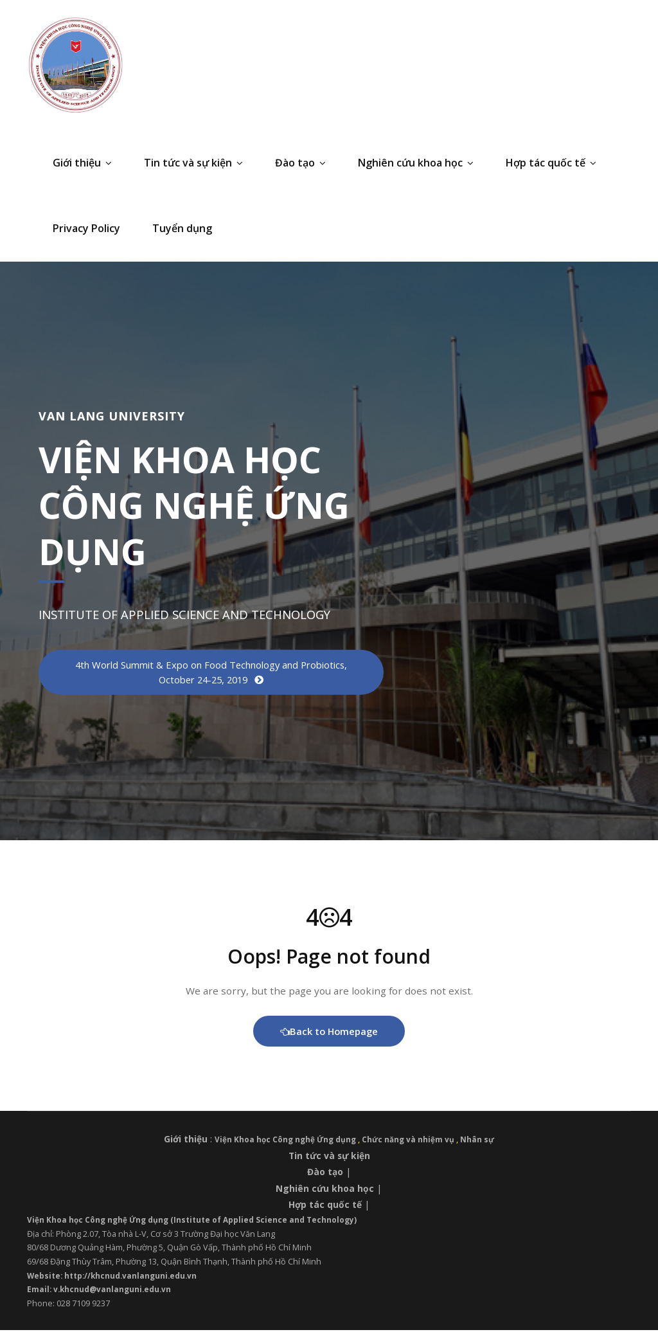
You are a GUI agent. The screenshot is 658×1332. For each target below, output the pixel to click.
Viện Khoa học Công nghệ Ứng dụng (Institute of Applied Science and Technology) (200, 1221)
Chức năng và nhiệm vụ (412, 1142)
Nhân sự (483, 1142)
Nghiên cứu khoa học (416, 163)
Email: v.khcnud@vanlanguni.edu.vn (102, 1291)
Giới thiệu (82, 163)
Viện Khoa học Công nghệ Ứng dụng (285, 1142)
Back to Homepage (329, 1033)
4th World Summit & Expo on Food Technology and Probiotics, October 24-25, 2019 (211, 672)
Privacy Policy (86, 228)
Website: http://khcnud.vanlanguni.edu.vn (116, 1277)
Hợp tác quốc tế (551, 163)
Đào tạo (300, 163)
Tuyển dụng (182, 228)
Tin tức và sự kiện (193, 163)
